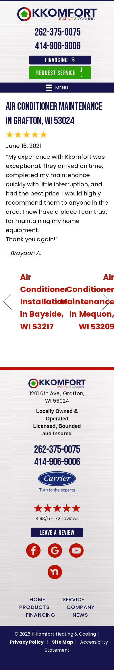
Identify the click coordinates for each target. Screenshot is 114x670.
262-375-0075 (58, 32)
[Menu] (57, 87)
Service (73, 599)
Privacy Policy (27, 642)
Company (80, 607)
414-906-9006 (58, 46)
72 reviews (67, 518)
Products (34, 607)
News (80, 614)
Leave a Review (57, 533)
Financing (40, 614)
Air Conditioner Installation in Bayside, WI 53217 (44, 302)
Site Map (63, 642)
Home (37, 599)
